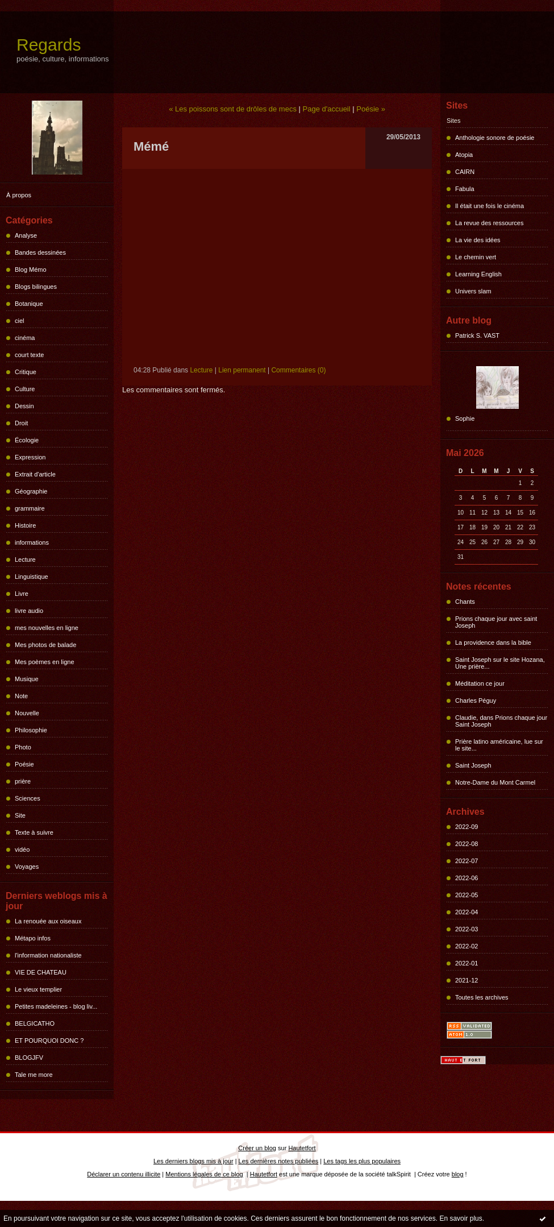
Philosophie (31, 730)
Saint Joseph (473, 765)
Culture (25, 388)
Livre (21, 593)
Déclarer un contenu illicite (123, 1174)
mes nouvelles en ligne (46, 627)
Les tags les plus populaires (362, 1161)
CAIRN (464, 171)
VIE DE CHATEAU (40, 972)
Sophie (464, 418)
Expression (30, 457)
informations (32, 542)
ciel (19, 320)
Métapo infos (33, 938)
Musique (27, 678)
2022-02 (466, 946)
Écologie (27, 440)
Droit (21, 423)
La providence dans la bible (493, 642)
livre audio (29, 610)
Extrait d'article (35, 474)
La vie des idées (478, 240)
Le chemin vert (475, 257)
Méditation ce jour (480, 683)
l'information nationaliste (48, 955)
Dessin (24, 406)
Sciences (27, 798)
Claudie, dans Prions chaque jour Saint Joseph (501, 721)
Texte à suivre (34, 832)
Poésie (24, 764)
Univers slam (473, 291)
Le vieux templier (38, 989)
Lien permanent (241, 370)
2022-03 (466, 929)
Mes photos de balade (45, 644)
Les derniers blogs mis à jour (193, 1161)
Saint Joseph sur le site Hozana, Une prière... (500, 663)
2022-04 (466, 912)
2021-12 (466, 980)
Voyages (27, 866)
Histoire (25, 525)
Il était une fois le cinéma (489, 205)
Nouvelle (27, 713)
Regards (48, 44)
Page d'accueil (327, 109)
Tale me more (34, 1074)
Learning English (478, 274)
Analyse (26, 235)
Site (20, 815)
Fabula (464, 188)
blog (458, 1174)
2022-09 (466, 826)
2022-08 (466, 843)
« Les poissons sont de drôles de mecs (233, 109)
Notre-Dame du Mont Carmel (495, 782)
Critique (25, 371)
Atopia (464, 154)
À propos (18, 195)
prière (23, 781)
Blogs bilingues (36, 286)
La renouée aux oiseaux (48, 921)
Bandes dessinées (40, 252)
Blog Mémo (31, 269)
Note (21, 696)
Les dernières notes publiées (279, 1161)
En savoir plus (460, 1218)
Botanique (29, 303)
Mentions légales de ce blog (204, 1174)
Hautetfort (301, 1148)
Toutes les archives (482, 997)
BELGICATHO (35, 1023)
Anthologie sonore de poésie (494, 137)
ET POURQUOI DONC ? (49, 1040)
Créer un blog (257, 1148)
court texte (29, 354)
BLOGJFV (29, 1057)
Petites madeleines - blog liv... (56, 1006)
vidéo (22, 849)
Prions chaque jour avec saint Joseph (496, 622)
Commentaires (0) (298, 370)
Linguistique (31, 576)
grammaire (30, 508)
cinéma (25, 337)
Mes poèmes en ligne (44, 661)
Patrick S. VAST (477, 335)
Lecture (25, 559)
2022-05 (466, 895)
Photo (23, 747)
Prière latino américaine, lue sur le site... (499, 745)
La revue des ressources (489, 222)
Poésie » (370, 109)
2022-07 (466, 860)
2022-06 (466, 877)
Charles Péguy (475, 700)
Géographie (31, 491)
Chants (465, 601)
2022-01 (466, 963)
